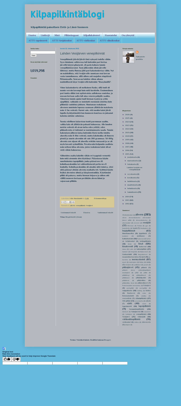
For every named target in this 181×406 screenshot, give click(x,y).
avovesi (136, 223)
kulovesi (142, 246)
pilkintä (144, 267)
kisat (140, 243)
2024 (127, 122)
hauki (135, 228)
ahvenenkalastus (142, 220)
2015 (127, 154)
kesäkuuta (132, 178)
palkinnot (137, 265)
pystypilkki (143, 288)
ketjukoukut (130, 241)
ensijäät (147, 222)
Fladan (139, 225)
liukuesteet (144, 252)
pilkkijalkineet (141, 275)
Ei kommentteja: (100, 198)
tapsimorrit (127, 306)
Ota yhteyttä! (128, 35)
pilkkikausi (126, 278)
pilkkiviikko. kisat (128, 283)
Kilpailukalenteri (91, 35)
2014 (127, 197)
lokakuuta (131, 164)
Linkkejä (45, 35)
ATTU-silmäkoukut (109, 40)
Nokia (141, 262)
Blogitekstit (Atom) (73, 217)
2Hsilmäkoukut (127, 215)
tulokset (125, 311)
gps (146, 225)
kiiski (130, 244)
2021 (127, 132)
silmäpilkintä (140, 298)
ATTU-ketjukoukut (62, 40)
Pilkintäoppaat (71, 35)
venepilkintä (80, 206)
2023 (127, 125)
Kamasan (140, 238)
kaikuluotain (127, 239)
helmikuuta (132, 188)
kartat (148, 238)
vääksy (136, 322)
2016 (127, 150)
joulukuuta (132, 157)
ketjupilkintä (145, 241)
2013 (127, 200)
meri (143, 257)
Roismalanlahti (128, 296)
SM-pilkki (126, 301)
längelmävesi (142, 254)
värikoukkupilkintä (131, 319)
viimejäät (141, 317)
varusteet (147, 311)
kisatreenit (127, 246)
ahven (72, 206)
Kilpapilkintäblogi (67, 14)
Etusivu (32, 35)
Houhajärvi (144, 228)
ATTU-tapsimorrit (38, 40)
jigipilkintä (143, 233)
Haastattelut (111, 35)
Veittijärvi (128, 314)
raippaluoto (127, 290)
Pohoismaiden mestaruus (131, 285)
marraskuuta (133, 161)
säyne (144, 303)
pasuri (146, 265)
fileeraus (130, 225)
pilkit (136, 272)
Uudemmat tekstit (68, 212)
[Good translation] (6, 359)
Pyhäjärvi (147, 285)
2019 (127, 139)
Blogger (107, 340)
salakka (143, 296)
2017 (127, 147)
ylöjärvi (127, 325)
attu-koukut (126, 223)
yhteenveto (146, 322)
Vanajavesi (135, 312)
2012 (127, 204)
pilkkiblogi (126, 275)
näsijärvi (128, 265)
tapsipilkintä (145, 306)
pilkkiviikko (141, 280)
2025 (127, 118)
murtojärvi (132, 262)
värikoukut (126, 322)
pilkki (145, 272)
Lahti (131, 249)
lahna (124, 249)
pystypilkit (130, 288)
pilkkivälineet (143, 283)
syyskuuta (132, 174)
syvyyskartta (138, 301)
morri (124, 262)
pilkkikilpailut (141, 278)
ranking (139, 290)
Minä (57, 35)
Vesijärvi (89, 206)
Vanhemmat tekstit (105, 212)
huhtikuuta (132, 181)
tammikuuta (132, 192)
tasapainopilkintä (136, 309)
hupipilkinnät (128, 230)
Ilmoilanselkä (128, 233)
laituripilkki (141, 249)
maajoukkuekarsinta (130, 257)
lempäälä (134, 252)
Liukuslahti (127, 254)
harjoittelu (126, 228)
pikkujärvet (127, 267)
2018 (127, 143)
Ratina (148, 291)
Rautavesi (131, 293)
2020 (127, 136)
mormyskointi (138, 259)
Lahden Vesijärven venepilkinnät (82, 53)
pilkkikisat (125, 280)
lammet (125, 252)
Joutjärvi (125, 236)
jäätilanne (141, 236)
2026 (127, 114)
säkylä (148, 301)
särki (129, 303)
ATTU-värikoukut (86, 40)
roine (144, 293)
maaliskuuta (132, 185)
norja (148, 262)
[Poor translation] (16, 359)
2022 (127, 129)
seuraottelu (126, 298)
